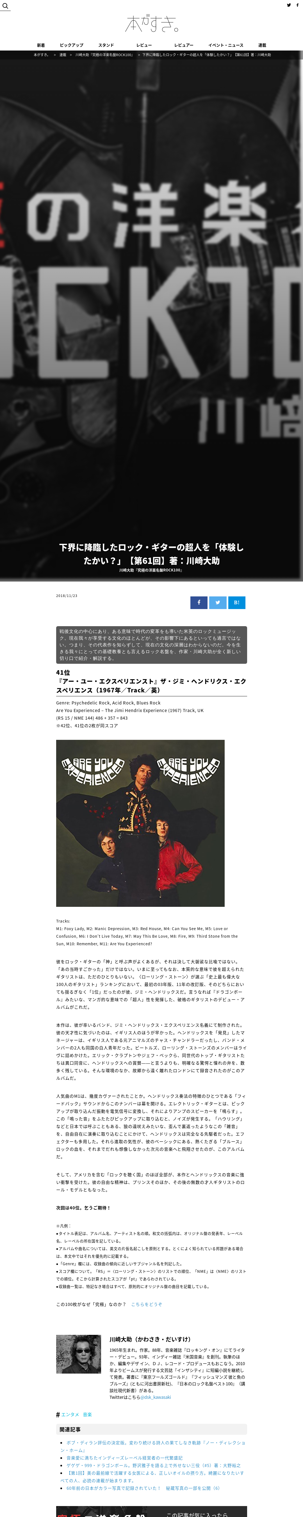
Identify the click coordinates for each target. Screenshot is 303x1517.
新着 (41, 45)
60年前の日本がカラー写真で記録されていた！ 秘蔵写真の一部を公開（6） (144, 1488)
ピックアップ (71, 45)
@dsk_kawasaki (155, 1397)
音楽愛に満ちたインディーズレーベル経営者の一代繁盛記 (125, 1458)
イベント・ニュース (225, 45)
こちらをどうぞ (147, 1304)
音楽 (87, 1414)
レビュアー (183, 45)
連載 (262, 45)
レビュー (144, 45)
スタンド (106, 45)
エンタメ (70, 1414)
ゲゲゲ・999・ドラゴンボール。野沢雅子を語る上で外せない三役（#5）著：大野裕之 (154, 1465)
